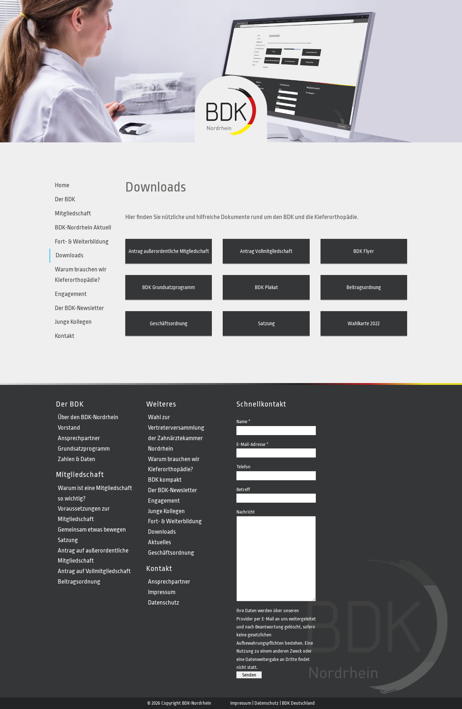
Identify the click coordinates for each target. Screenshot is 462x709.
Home (62, 185)
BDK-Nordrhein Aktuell (83, 227)
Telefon (276, 470)
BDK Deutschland (298, 703)
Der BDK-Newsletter (79, 308)
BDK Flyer (363, 251)
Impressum (161, 592)
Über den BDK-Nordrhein (88, 417)
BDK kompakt (165, 479)
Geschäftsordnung (168, 323)
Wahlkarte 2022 (364, 323)
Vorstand (69, 427)
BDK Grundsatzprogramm (168, 287)
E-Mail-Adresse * (276, 448)
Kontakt (64, 335)
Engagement (71, 294)
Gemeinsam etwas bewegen (92, 529)
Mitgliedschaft (73, 213)
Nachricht (276, 516)
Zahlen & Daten (76, 459)
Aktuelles (159, 542)
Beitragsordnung (363, 287)
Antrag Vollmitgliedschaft (266, 251)
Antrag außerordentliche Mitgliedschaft (168, 251)
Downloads (69, 255)
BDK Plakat (266, 287)
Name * (276, 425)
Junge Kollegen (73, 321)
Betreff (276, 493)
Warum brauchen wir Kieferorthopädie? (80, 274)
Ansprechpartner (79, 438)
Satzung (266, 323)
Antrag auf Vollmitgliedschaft (94, 571)
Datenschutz (163, 602)
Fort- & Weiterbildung (82, 241)
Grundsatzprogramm (84, 448)
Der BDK (65, 199)
